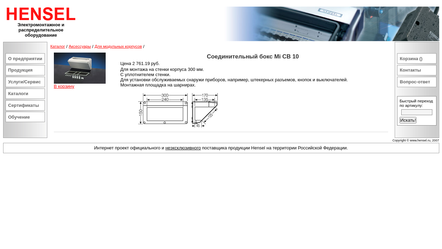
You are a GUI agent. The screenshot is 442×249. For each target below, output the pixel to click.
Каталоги (18, 93)
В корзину (64, 86)
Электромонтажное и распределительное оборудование (41, 30)
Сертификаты (23, 105)
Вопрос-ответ (415, 81)
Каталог (57, 46)
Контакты (410, 70)
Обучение (19, 117)
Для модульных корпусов (118, 46)
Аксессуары (80, 46)
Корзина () (411, 58)
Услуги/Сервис (24, 81)
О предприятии (25, 58)
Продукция (20, 70)
